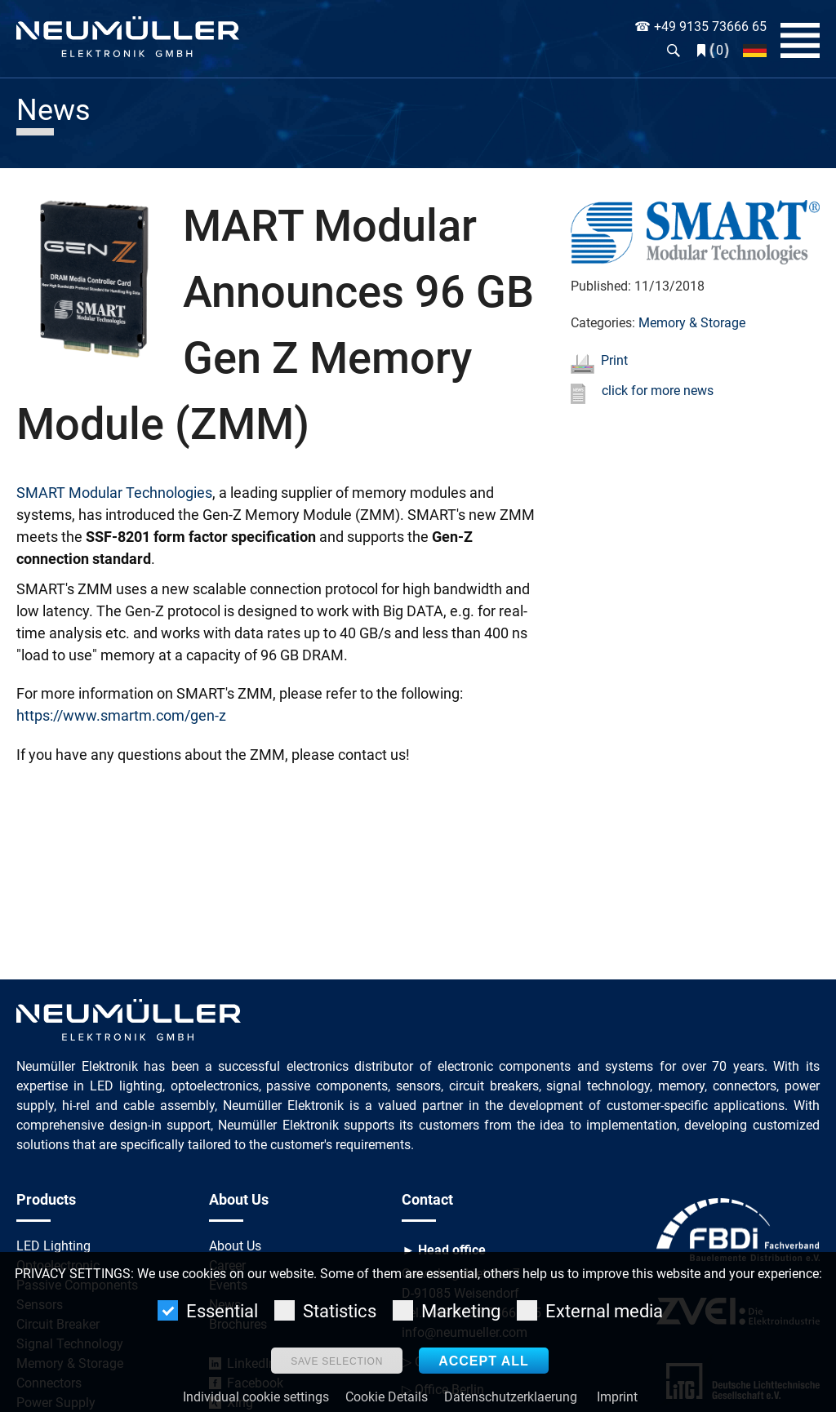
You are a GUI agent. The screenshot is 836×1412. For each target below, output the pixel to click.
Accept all (483, 1361)
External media (590, 1310)
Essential (208, 1310)
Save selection (337, 1361)
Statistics (325, 1310)
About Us (235, 1246)
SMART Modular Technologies (114, 492)
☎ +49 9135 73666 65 (700, 26)
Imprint (617, 1397)
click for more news (658, 390)
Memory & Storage (691, 323)
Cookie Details (386, 1397)
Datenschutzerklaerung (510, 1397)
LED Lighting (53, 1246)
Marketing (446, 1310)
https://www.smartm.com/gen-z (121, 715)
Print (614, 360)
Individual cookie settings (256, 1397)
